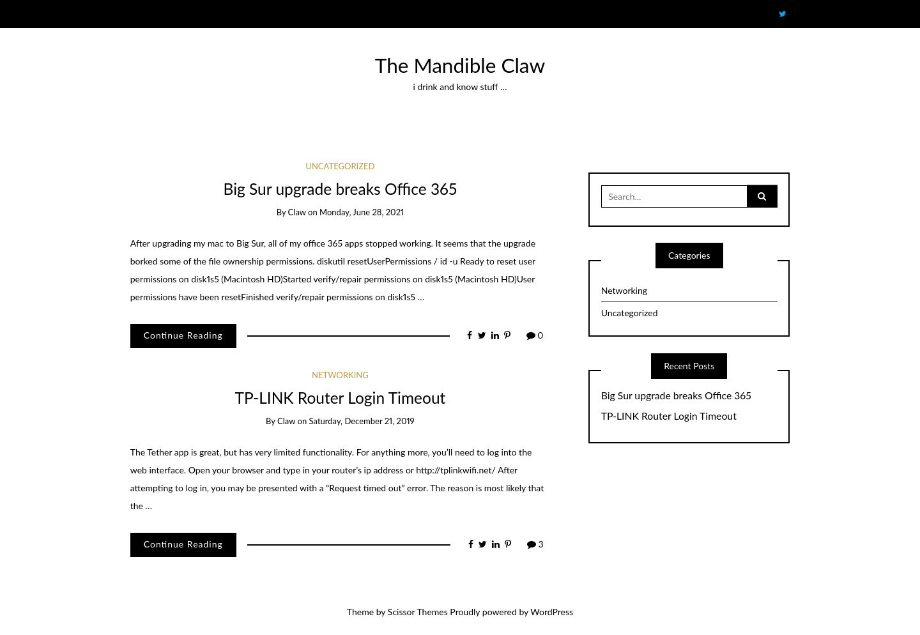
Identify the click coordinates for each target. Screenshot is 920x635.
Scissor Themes (418, 611)
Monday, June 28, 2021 (361, 212)
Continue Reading (183, 335)
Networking (340, 375)
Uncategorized (339, 166)
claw (297, 212)
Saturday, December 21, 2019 (362, 421)
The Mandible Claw (460, 65)
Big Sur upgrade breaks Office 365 (340, 189)
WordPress (551, 611)
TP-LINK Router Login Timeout (339, 397)
